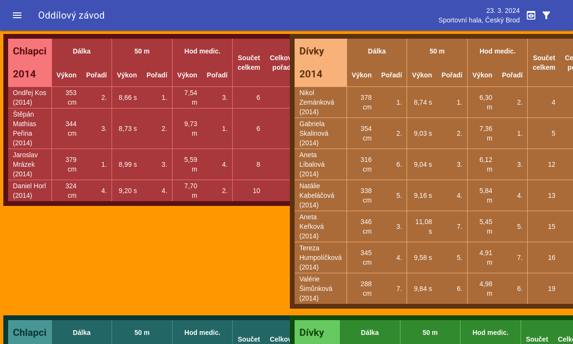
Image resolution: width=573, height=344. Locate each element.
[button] (17, 15)
